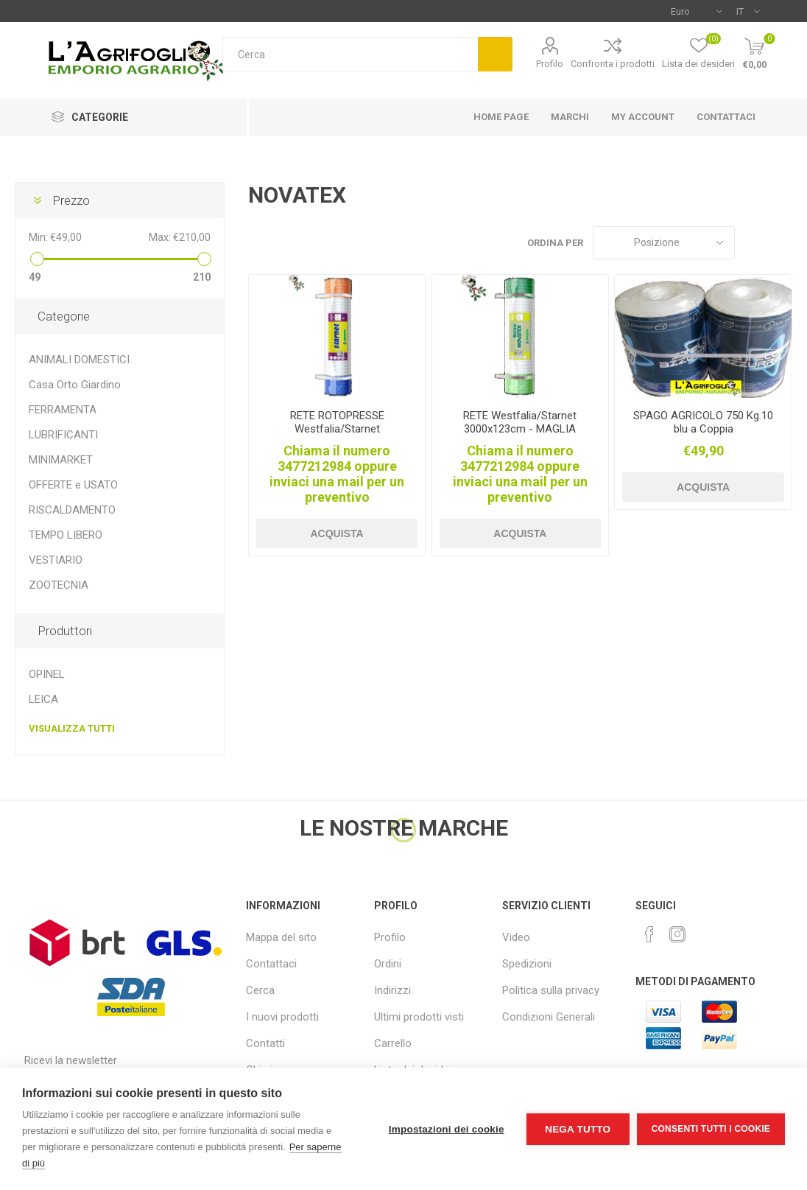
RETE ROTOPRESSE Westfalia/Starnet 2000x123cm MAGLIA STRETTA (337, 435)
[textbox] (350, 54)
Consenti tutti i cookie (711, 1129)
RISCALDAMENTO (72, 510)
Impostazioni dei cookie (446, 1129)
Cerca (495, 54)
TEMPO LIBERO (65, 535)
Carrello (393, 1043)
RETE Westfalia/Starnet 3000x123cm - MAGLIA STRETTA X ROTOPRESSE (520, 429)
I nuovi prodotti (282, 1016)
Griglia (753, 242)
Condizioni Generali (548, 1016)
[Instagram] (677, 934)
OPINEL (47, 674)
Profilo (549, 63)
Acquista (336, 533)
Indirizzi (392, 990)
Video (516, 937)
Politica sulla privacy (550, 990)
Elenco (781, 242)
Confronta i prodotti (613, 63)
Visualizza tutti (72, 728)
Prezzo (71, 200)
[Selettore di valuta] (696, 11)
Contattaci (271, 963)
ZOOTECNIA (58, 585)
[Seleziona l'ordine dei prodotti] (664, 242)
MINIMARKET (61, 459)
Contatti (265, 1043)
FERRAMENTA (62, 409)
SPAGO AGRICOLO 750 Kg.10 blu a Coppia (703, 422)
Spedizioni (526, 963)
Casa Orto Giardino (75, 384)
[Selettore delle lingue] (747, 11)
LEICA (43, 699)
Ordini (387, 963)
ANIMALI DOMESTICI (79, 359)
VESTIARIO (55, 560)
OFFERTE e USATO (73, 484)
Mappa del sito (281, 937)
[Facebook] (649, 934)
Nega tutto (577, 1129)
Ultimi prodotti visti (419, 1016)
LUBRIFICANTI (63, 434)
